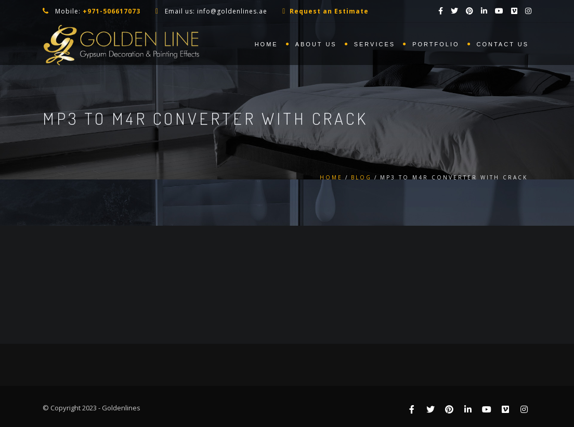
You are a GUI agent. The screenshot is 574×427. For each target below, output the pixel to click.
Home (266, 44)
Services (374, 44)
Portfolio (435, 44)
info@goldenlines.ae (232, 11)
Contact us (503, 44)
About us (316, 44)
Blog (361, 177)
